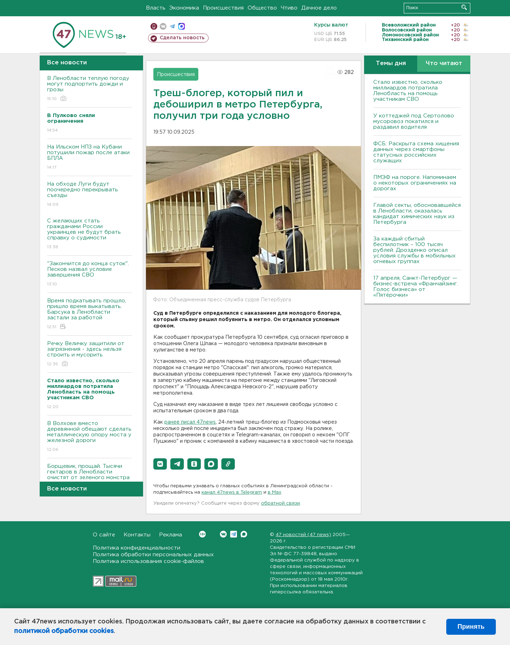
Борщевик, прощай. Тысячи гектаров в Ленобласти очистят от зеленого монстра (89, 477)
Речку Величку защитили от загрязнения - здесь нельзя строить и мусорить (89, 354)
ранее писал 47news (190, 422)
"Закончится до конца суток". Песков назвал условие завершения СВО (89, 274)
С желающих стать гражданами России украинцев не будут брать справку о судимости (89, 234)
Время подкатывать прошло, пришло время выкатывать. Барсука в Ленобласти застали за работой (89, 314)
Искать (464, 7)
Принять (471, 626)
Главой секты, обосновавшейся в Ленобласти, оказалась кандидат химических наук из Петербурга (417, 214)
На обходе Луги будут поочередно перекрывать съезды (89, 195)
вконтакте (163, 26)
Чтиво (289, 8)
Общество (262, 8)
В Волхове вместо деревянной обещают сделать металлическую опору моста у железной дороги (89, 437)
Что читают (444, 63)
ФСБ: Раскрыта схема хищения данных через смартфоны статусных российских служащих (416, 152)
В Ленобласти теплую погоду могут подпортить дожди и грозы (89, 89)
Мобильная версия (154, 26)
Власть (155, 8)
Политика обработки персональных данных (153, 554)
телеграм (172, 26)
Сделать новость (182, 38)
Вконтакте (202, 534)
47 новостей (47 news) (303, 535)
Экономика (184, 8)
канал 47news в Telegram (232, 492)
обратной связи (280, 503)
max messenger (181, 26)
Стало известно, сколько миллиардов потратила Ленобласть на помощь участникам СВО (407, 90)
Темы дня (391, 63)
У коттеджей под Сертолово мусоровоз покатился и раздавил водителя (413, 121)
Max (243, 534)
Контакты (137, 535)
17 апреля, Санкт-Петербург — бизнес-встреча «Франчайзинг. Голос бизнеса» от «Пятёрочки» (415, 286)
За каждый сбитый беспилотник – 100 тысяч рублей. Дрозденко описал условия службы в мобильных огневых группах (414, 250)
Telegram (233, 534)
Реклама (170, 535)
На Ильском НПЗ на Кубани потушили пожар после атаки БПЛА (89, 157)
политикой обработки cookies (64, 631)
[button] (160, 464)
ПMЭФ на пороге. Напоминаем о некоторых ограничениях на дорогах (414, 183)
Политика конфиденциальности (136, 548)
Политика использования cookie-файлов (148, 561)
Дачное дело (319, 8)
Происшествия (223, 8)
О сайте (104, 535)
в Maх (274, 492)
